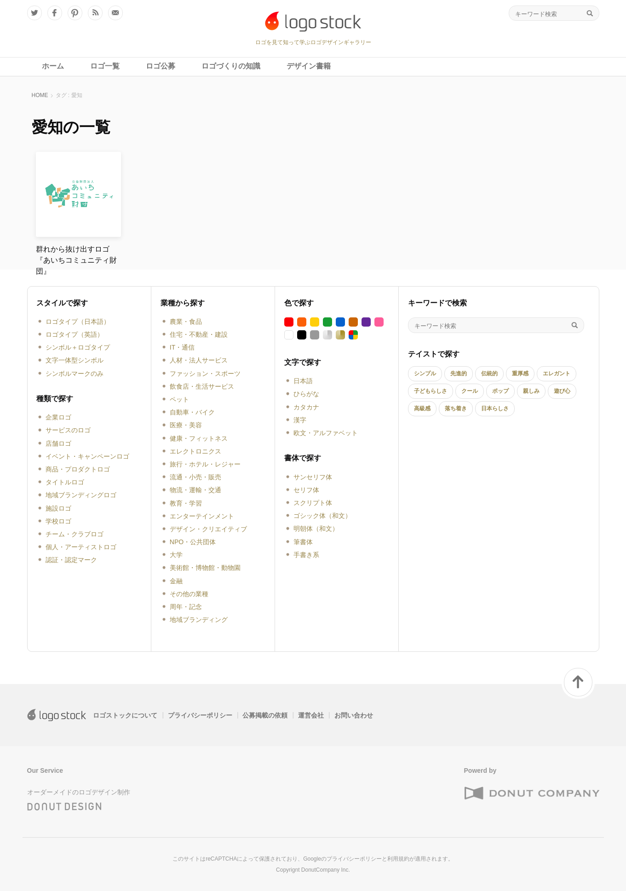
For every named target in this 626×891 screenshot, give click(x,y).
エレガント (556, 373)
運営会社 (311, 715)
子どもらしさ (430, 391)
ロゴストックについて (125, 715)
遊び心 (562, 391)
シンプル (425, 373)
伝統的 (489, 373)
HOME (40, 95)
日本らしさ (495, 408)
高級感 (422, 408)
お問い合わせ (353, 715)
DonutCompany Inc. (325, 870)
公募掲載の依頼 (264, 715)
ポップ (500, 391)
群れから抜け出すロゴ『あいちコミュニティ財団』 (76, 260)
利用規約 (398, 859)
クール (469, 391)
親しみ (531, 391)
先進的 (458, 373)
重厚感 (520, 373)
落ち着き (456, 408)
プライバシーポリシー (200, 715)
